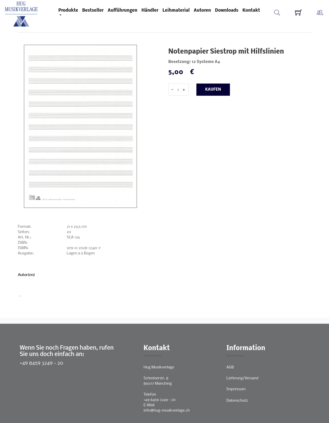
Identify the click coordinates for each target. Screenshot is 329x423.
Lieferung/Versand (242, 378)
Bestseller (93, 10)
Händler (150, 10)
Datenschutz (237, 401)
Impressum (235, 389)
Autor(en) (26, 275)
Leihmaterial (176, 10)
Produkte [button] (68, 10)
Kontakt (251, 10)
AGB (230, 367)
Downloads (226, 10)
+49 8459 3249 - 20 (41, 363)
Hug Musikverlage (159, 367)
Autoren (202, 10)
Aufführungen (122, 10)
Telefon (150, 395)
